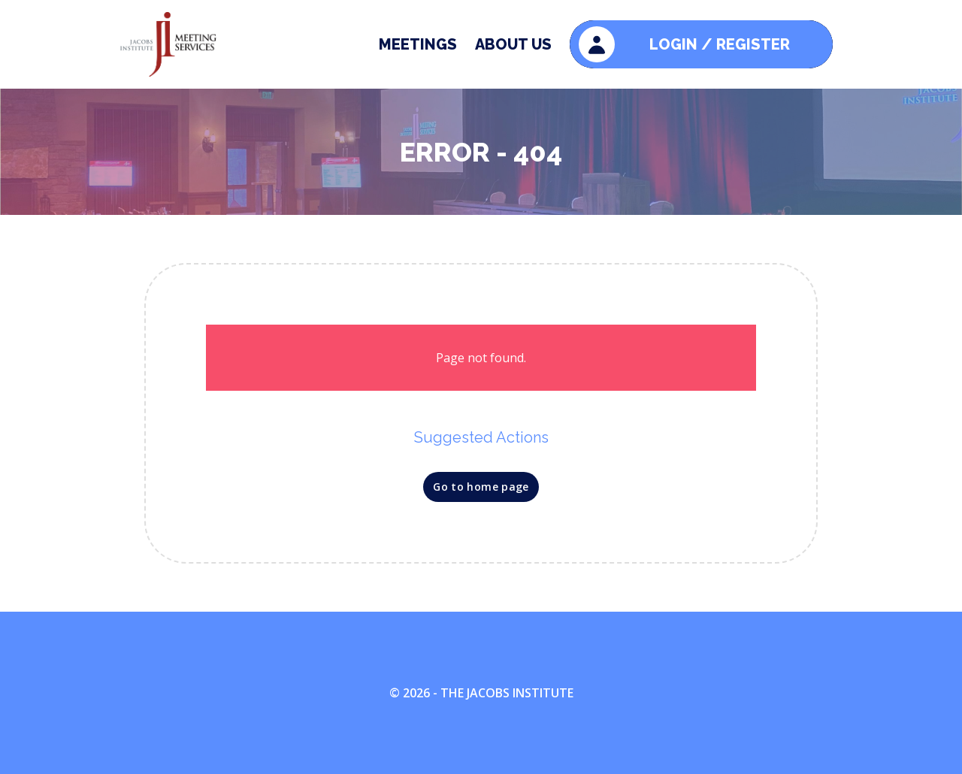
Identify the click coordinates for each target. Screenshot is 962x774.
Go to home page (480, 486)
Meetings (418, 44)
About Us (513, 44)
